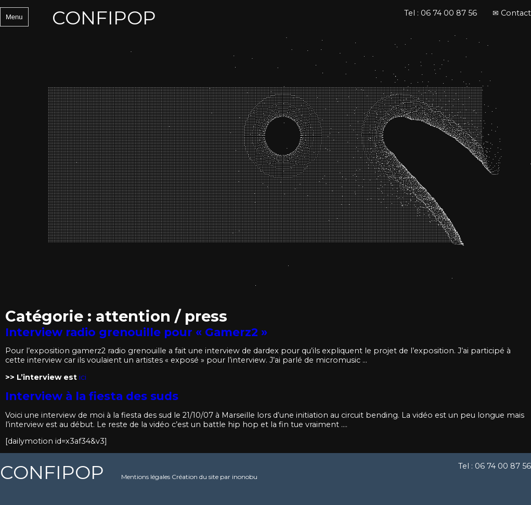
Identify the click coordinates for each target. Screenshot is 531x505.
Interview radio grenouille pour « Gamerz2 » (136, 332)
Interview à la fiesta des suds (91, 396)
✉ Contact (512, 13)
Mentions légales (145, 477)
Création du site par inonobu (214, 477)
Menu (14, 17)
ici (82, 377)
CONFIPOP (104, 17)
